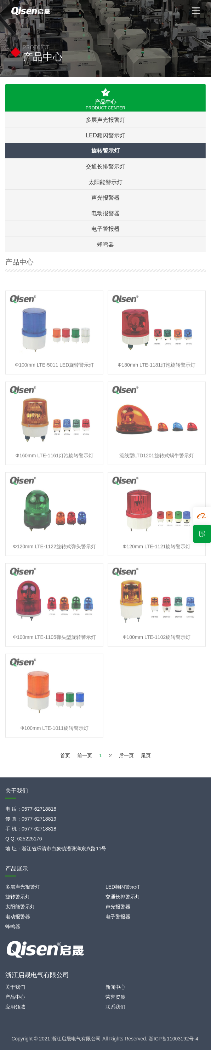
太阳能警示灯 (105, 182)
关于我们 (15, 987)
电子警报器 (105, 229)
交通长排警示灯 (105, 166)
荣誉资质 (115, 997)
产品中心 (15, 997)
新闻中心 (115, 987)
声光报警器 (105, 197)
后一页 (126, 755)
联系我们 (115, 1007)
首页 (65, 755)
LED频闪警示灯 (105, 135)
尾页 (146, 755)
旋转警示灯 (105, 151)
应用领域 (15, 1007)
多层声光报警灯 (105, 119)
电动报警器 (105, 213)
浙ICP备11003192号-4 (173, 1039)
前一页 (84, 755)
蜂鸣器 (104, 244)
